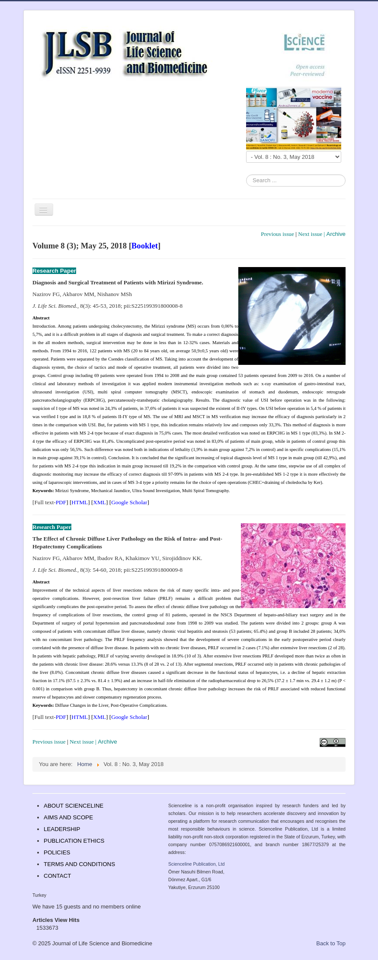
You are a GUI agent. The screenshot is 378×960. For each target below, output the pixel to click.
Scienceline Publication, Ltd (196, 864)
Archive (336, 234)
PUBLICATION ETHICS (74, 841)
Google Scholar (129, 502)
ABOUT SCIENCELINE (73, 805)
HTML (79, 502)
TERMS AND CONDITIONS (79, 864)
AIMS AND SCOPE (68, 817)
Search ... (246, 174)
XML (99, 502)
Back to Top (331, 943)
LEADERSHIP (62, 829)
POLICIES (57, 852)
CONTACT (57, 876)
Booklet (144, 245)
